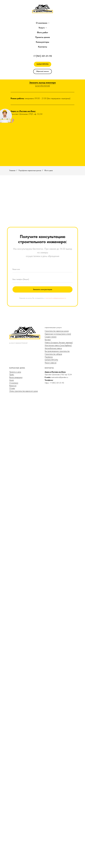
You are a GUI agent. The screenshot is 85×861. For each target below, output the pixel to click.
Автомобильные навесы (53, 810)
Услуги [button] (42, 27)
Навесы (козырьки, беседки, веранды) (59, 804)
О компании (13, 845)
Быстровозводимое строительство (57, 813)
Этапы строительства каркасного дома (23, 853)
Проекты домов (42, 37)
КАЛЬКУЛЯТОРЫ (51, 822)
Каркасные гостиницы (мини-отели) (58, 796)
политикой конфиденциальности (55, 760)
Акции (11, 842)
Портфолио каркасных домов (29, 170)
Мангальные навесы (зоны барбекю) (58, 807)
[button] (42, 71)
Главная (12, 170)
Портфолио (49, 819)
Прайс (11, 836)
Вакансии (12, 847)
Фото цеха (48, 170)
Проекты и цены (15, 834)
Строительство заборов (53, 816)
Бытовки (48, 801)
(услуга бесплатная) (42, 86)
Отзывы (12, 850)
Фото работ (42, 32)
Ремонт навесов (50, 824)
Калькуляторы (42, 42)
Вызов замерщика (15, 839)
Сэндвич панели (50, 798)
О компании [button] (42, 23)
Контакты (42, 46)
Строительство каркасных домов (57, 793)
